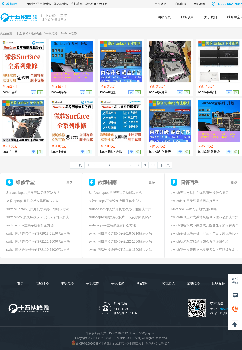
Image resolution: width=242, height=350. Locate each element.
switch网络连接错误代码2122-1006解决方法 (38, 241)
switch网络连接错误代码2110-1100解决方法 (38, 249)
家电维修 (193, 283)
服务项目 (37, 33)
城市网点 (12, 3)
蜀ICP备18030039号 (89, 343)
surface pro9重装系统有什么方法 (30, 225)
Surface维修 (68, 33)
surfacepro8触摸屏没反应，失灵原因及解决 (37, 217)
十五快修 (22, 33)
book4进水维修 (111, 151)
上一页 (77, 165)
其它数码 (142, 283)
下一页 (165, 165)
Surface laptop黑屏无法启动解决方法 (33, 193)
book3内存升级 (160, 151)
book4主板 (10, 151)
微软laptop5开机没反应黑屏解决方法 (32, 201)
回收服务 (218, 283)
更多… (71, 182)
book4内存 (59, 92)
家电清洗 (168, 283)
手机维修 (92, 283)
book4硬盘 (108, 92)
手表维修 (117, 283)
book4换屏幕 (158, 92)
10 (153, 165)
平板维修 (51, 33)
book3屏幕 (10, 92)
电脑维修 (42, 283)
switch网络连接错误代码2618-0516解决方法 (38, 233)
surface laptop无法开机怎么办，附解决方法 (37, 209)
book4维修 (59, 151)
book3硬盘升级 (209, 151)
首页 (20, 283)
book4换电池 (207, 92)
